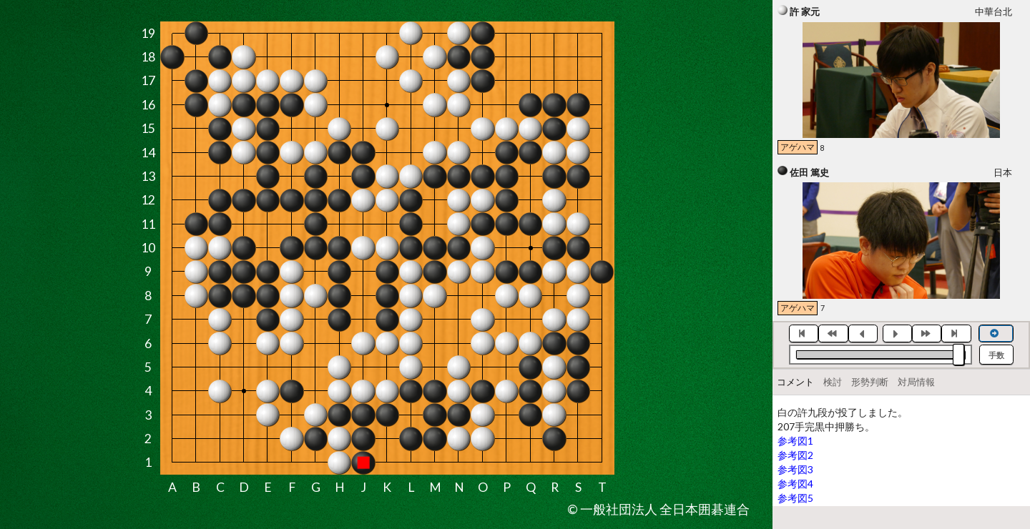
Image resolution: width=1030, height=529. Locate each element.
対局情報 (916, 381)
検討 (832, 381)
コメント (795, 381)
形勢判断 (869, 381)
